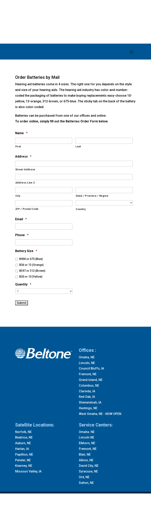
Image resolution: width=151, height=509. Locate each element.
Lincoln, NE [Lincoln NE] (87, 363)
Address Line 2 (25, 182)
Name (21, 133)
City (17, 195)
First (18, 146)
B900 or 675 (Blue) (31, 258)
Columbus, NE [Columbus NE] (89, 385)
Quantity (23, 284)
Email (21, 219)
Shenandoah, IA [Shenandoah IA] (90, 402)
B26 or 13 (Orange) (31, 264)
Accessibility (116, 500)
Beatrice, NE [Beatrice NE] (24, 437)
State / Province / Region (92, 195)
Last (78, 146)
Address (23, 157)
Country (81, 209)
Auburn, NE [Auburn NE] (23, 443)
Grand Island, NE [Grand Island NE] (90, 380)
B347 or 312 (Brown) (32, 270)
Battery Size (26, 251)
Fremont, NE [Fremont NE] (88, 374)
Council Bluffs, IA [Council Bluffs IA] (91, 368)
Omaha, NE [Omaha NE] (87, 357)
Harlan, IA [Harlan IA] (22, 449)
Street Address (25, 169)
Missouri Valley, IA (28, 471)
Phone (22, 235)
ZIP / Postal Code (27, 208)
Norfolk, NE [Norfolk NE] (23, 432)
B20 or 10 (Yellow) (30, 276)
